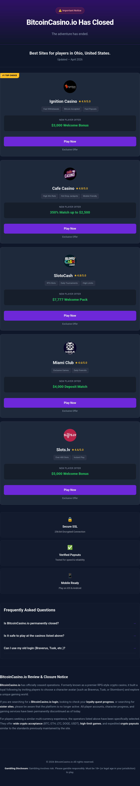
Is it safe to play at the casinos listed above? (34, 635)
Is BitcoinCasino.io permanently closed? (31, 623)
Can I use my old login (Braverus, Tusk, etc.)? (34, 648)
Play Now (70, 141)
